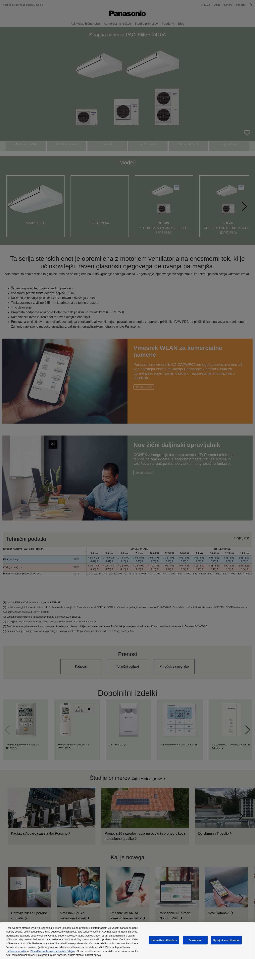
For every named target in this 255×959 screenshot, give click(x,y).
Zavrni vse (195, 940)
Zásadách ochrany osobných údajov (52, 951)
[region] (127, 940)
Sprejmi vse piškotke (226, 940)
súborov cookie (16, 951)
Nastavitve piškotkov (164, 940)
